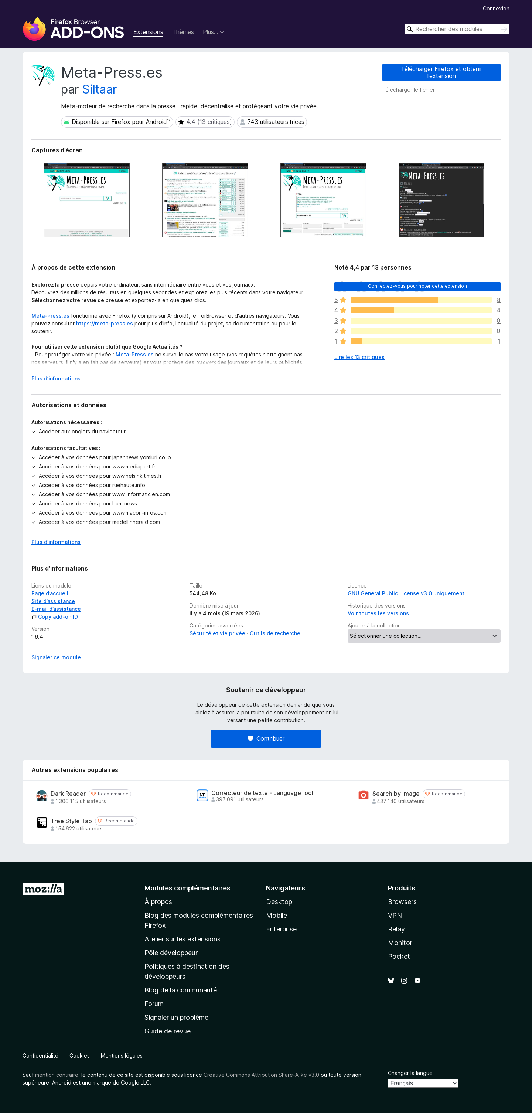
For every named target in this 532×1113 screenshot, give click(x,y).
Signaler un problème (176, 1017)
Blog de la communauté (180, 990)
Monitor (400, 943)
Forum (154, 1004)
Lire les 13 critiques (359, 357)
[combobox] (457, 29)
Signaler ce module (56, 657)
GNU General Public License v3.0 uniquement (406, 593)
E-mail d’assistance (56, 609)
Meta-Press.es (50, 315)
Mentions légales (122, 1055)
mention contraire (56, 1075)
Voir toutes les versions (378, 613)
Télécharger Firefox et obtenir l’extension (441, 72)
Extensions (148, 31)
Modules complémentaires (187, 888)
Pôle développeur (171, 953)
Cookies (79, 1055)
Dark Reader (68, 793)
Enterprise (281, 929)
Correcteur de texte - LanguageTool (262, 792)
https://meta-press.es (104, 323)
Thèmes (183, 31)
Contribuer (266, 738)
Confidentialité (40, 1055)
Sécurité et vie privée (217, 633)
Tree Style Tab (71, 821)
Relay (396, 929)
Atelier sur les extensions (182, 939)
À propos (158, 902)
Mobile (276, 915)
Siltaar (99, 89)
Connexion (496, 8)
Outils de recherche (275, 633)
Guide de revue (167, 1031)
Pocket (399, 956)
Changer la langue (410, 1073)
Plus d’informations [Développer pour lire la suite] (56, 378)
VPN (395, 915)
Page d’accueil (49, 593)
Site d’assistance (53, 601)
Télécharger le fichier (408, 90)
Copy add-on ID (54, 616)
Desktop (279, 902)
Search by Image (396, 793)
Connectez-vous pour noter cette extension (417, 286)
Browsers (402, 902)
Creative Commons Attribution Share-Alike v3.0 (261, 1075)
